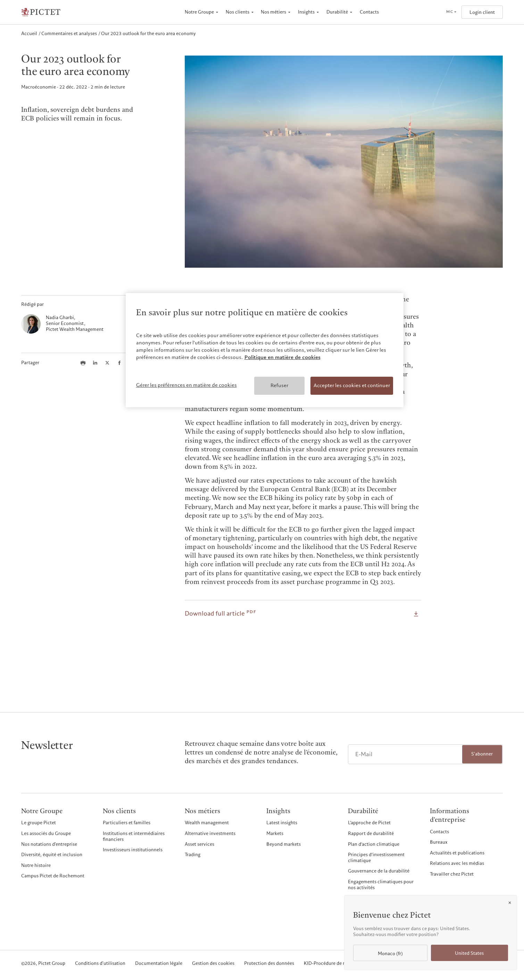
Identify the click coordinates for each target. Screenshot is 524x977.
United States (469, 953)
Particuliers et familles (126, 822)
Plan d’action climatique (373, 844)
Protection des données (269, 964)
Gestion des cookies (213, 964)
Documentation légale (158, 964)
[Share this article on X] (107, 362)
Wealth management (207, 822)
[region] (265, 350)
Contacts (369, 12)
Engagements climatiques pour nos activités (381, 884)
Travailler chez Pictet (452, 874)
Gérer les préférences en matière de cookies (186, 385)
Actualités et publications (457, 853)
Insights (306, 12)
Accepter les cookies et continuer (352, 385)
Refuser (279, 385)
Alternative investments (210, 833)
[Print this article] (83, 362)
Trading (192, 854)
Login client (482, 12)
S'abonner (482, 754)
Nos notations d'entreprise (49, 844)
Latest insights (281, 822)
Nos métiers (273, 12)
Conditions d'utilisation (100, 964)
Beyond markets (283, 844)
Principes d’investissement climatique (376, 857)
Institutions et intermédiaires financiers (134, 836)
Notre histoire (36, 865)
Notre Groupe (199, 12)
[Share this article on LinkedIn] (95, 362)
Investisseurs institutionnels (133, 849)
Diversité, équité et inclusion (51, 854)
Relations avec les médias (457, 863)
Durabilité (337, 12)
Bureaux (439, 842)
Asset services (199, 844)
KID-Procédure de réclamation (336, 964)
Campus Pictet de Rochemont (52, 875)
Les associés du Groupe (46, 833)
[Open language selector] (451, 12)
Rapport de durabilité (371, 833)
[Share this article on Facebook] (119, 362)
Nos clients (237, 12)
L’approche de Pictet (369, 822)
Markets (274, 833)
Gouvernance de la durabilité (378, 871)
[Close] (510, 902)
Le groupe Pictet (38, 822)
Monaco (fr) (390, 953)
